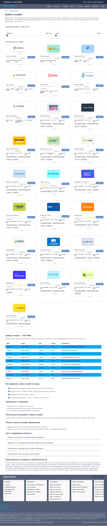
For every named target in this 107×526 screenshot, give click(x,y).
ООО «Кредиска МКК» (46, 184)
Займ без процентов (56, 492)
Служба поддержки (10, 487)
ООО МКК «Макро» (11, 285)
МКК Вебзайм (78, 86)
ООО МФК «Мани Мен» (80, 150)
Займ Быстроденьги (12, 182)
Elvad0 (105, 522)
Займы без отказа (55, 487)
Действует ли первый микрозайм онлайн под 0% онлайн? (30, 443)
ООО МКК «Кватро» (79, 252)
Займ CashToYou (79, 56)
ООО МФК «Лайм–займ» (80, 285)
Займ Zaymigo (78, 116)
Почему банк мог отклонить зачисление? (24, 454)
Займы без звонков (55, 485)
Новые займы (31, 494)
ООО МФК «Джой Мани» (46, 285)
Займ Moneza (10, 283)
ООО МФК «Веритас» (80, 217)
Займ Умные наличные (81, 182)
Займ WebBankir (11, 316)
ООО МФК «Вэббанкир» (12, 317)
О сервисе (7, 485)
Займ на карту (76, 485)
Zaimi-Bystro (10, 5)
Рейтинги (95, 6)
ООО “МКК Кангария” (79, 58)
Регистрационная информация (9, 490)
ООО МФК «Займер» (11, 252)
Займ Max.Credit (45, 215)
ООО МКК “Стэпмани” (11, 58)
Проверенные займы (33, 489)
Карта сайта (7, 493)
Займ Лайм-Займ (79, 283)
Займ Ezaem (78, 215)
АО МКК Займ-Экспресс (46, 58)
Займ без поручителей (56, 494)
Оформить (31, 57)
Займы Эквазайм (11, 116)
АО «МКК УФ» (9, 150)
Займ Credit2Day (11, 56)
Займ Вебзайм (79, 84)
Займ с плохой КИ (55, 496)
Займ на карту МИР (78, 489)
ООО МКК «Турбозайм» (46, 252)
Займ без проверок (55, 489)
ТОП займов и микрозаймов (35, 485)
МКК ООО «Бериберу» (46, 117)
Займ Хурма (10, 84)
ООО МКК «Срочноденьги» (13, 217)
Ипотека (80, 6)
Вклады (65, 6)
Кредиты (57, 6)
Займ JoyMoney (45, 283)
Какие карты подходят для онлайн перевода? (26, 448)
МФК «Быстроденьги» (11, 184)
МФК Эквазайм (10, 117)
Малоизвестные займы (34, 492)
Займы (49, 6)
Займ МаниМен (79, 149)
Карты (72, 6)
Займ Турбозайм (45, 250)
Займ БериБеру (45, 116)
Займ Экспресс (45, 56)
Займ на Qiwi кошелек (78, 492)
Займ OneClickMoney (12, 149)
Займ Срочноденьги (12, 215)
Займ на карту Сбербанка (80, 487)
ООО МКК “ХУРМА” (11, 86)
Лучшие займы (31, 487)
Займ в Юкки (44, 84)
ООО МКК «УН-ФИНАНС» (81, 184)
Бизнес (87, 6)
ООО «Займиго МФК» (80, 117)
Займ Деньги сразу (46, 149)
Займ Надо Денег (79, 250)
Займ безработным (55, 499)
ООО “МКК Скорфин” (45, 150)
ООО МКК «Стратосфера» (47, 86)
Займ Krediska (44, 182)
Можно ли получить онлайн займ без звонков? (26, 437)
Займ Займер (10, 250)
